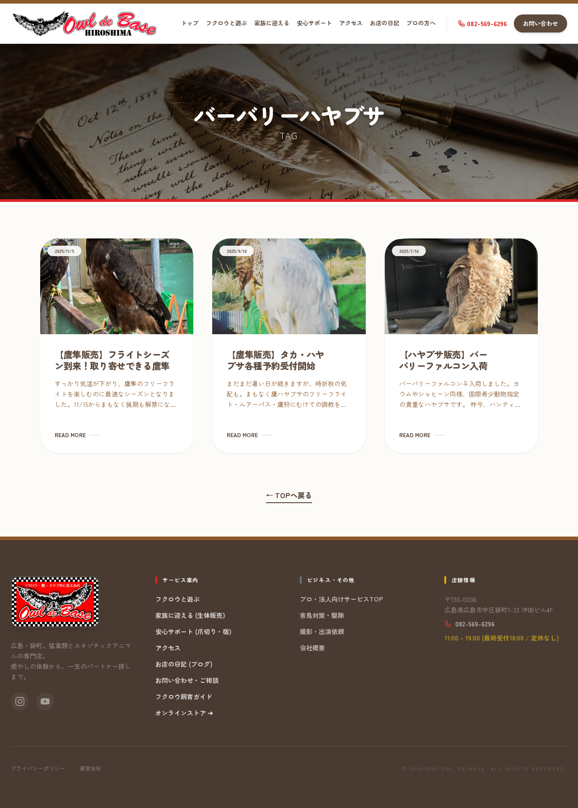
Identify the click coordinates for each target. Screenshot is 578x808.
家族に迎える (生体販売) (190, 615)
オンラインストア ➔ (184, 712)
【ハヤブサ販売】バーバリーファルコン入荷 (443, 360)
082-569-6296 (482, 23)
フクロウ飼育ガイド (183, 696)
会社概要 (312, 647)
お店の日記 (384, 23)
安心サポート (314, 23)
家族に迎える (271, 23)
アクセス (351, 23)
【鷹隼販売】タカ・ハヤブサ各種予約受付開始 (275, 360)
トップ (190, 23)
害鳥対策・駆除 (322, 615)
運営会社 (90, 768)
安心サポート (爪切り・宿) (193, 631)
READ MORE (77, 435)
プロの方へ (421, 23)
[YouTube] (45, 701)
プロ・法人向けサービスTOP (341, 598)
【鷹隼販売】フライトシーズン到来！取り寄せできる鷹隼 (112, 360)
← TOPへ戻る (289, 495)
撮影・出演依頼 (322, 631)
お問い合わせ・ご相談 (187, 680)
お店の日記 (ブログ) (184, 663)
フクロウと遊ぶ (226, 23)
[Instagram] (20, 701)
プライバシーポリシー (38, 768)
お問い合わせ (540, 23)
